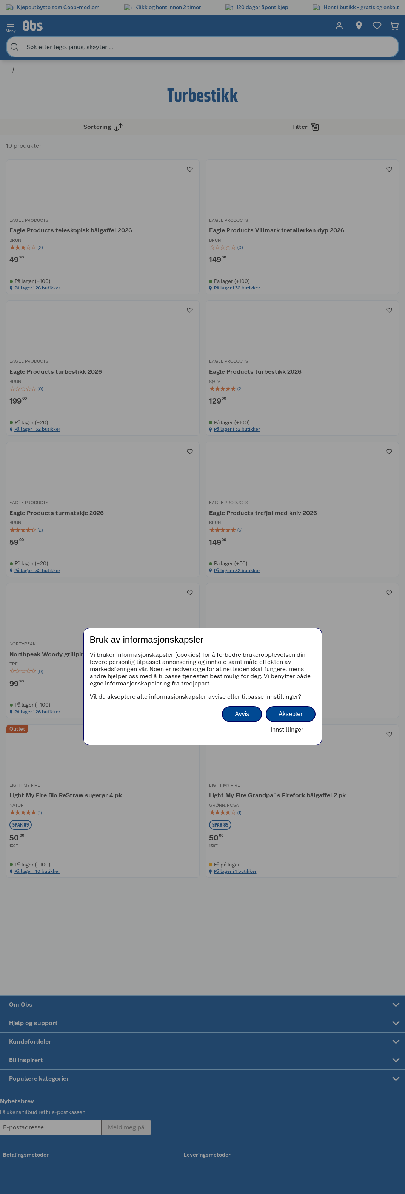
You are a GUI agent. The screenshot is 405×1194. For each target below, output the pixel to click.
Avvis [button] (242, 714)
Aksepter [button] (290, 714)
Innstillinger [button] (287, 729)
